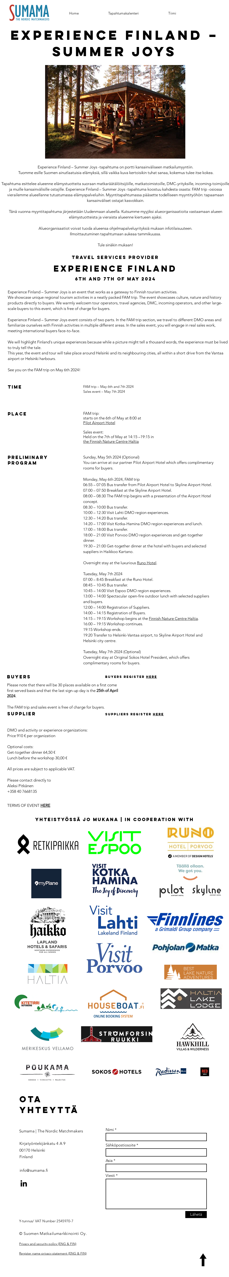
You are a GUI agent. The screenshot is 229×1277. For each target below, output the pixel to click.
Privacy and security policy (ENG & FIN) (47, 1244)
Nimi (110, 1130)
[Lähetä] (196, 1214)
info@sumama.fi (34, 1170)
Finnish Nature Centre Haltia (173, 618)
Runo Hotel (146, 562)
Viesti (110, 1176)
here (151, 677)
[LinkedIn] (23, 1183)
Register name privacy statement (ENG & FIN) (53, 1253)
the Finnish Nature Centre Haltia (111, 441)
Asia (109, 1161)
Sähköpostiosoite (121, 1145)
